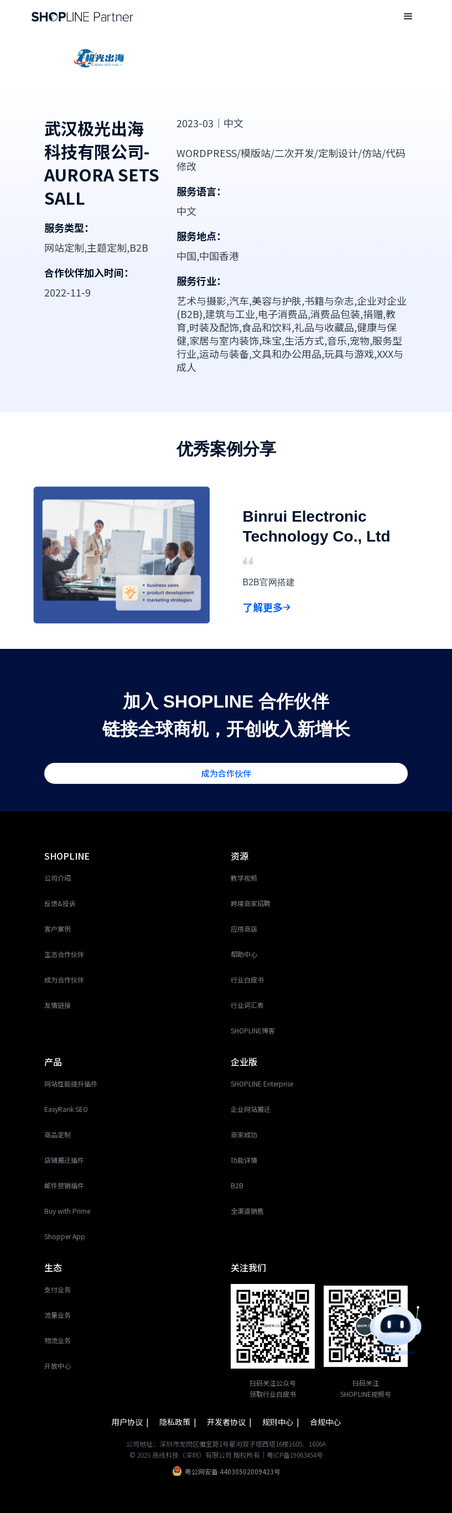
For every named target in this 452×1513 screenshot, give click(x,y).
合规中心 (325, 1421)
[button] (408, 16)
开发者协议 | (230, 1421)
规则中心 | (281, 1421)
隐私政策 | (178, 1421)
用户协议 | (131, 1421)
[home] (82, 16)
